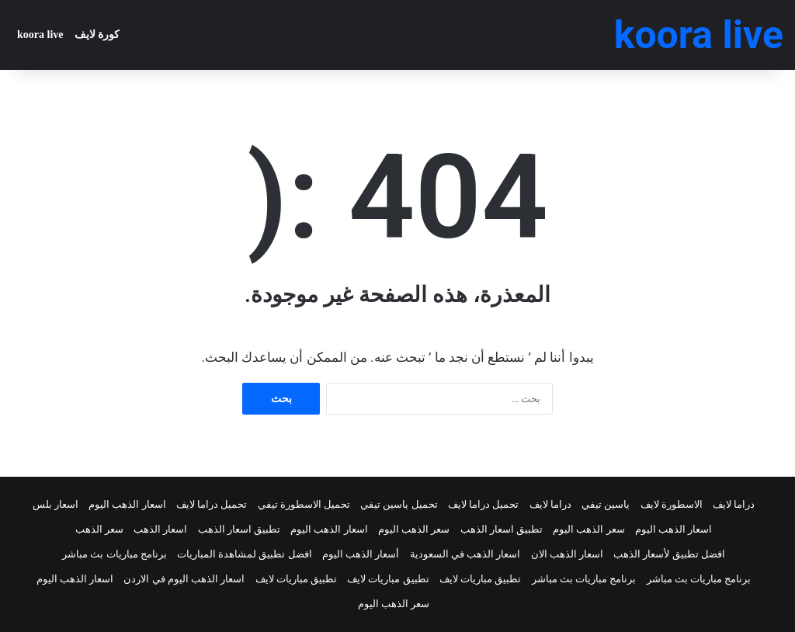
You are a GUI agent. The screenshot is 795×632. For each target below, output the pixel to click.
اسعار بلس (55, 504)
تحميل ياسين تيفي (398, 504)
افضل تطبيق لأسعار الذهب (669, 554)
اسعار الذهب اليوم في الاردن (184, 579)
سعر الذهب (99, 529)
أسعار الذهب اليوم (360, 554)
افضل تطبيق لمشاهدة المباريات (244, 554)
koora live (40, 34)
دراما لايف (734, 504)
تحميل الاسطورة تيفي (304, 504)
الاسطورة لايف (672, 504)
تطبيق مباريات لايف (480, 579)
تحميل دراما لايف (483, 504)
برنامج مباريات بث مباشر (114, 554)
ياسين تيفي (605, 504)
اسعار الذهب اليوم (127, 504)
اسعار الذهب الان (567, 554)
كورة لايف (97, 34)
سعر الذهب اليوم (588, 529)
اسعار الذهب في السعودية (465, 554)
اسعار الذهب (160, 529)
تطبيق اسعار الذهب (501, 529)
